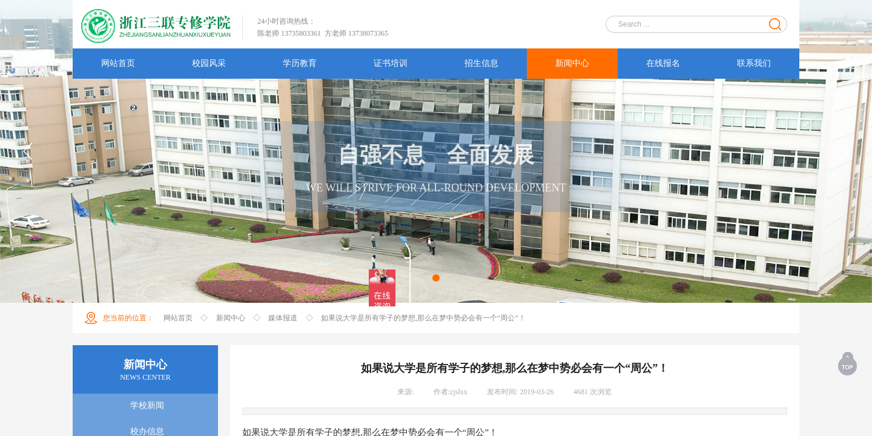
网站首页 (178, 318)
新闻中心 (230, 318)
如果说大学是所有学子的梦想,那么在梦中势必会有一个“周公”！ (423, 318)
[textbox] (688, 24)
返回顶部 (848, 363)
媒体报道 (282, 318)
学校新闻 (147, 405)
